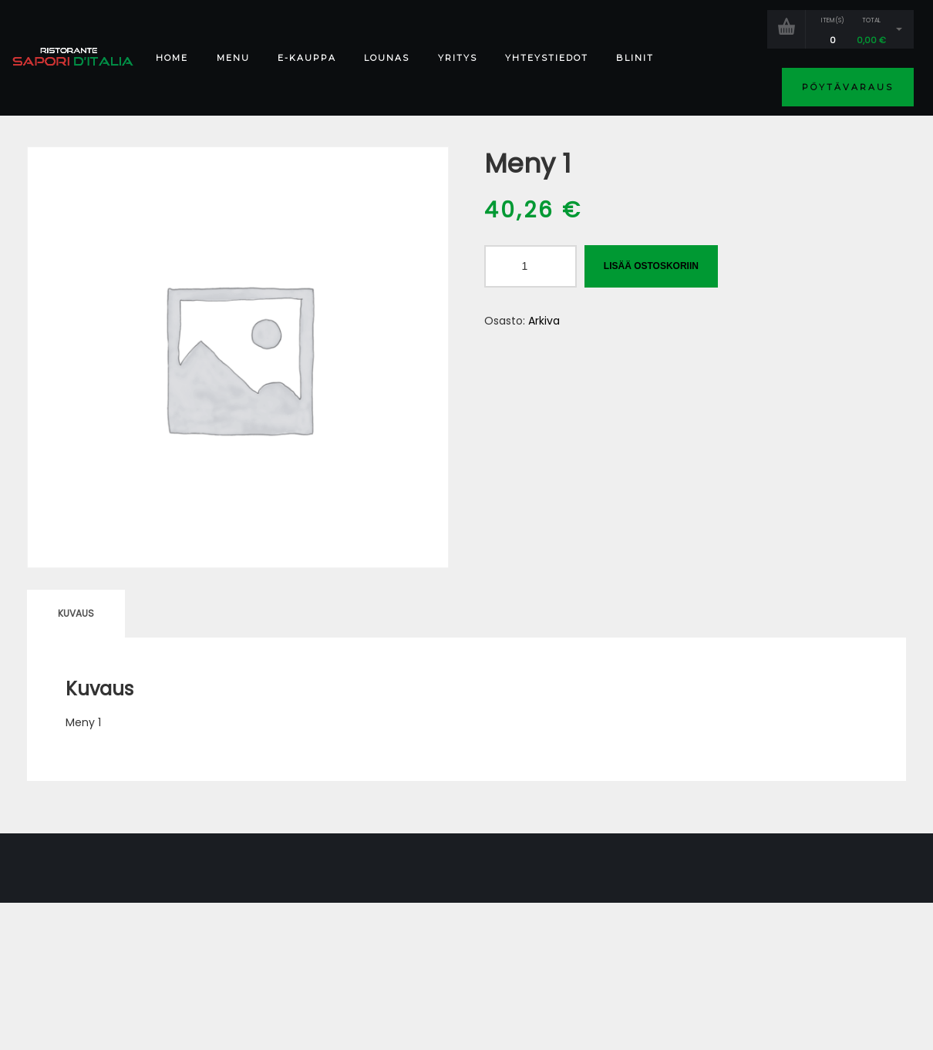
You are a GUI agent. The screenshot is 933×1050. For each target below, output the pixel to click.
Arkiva (544, 320)
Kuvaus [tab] (76, 613)
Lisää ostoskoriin (651, 266)
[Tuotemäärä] (530, 266)
